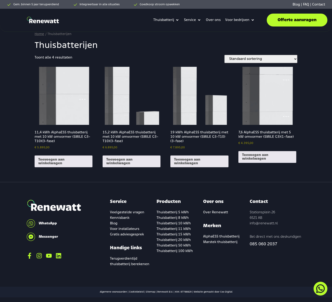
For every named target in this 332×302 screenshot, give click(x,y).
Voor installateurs (124, 229)
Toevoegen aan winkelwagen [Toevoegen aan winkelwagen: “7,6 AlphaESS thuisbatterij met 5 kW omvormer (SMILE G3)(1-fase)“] (255, 157)
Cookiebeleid (136, 292)
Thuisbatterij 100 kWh (175, 251)
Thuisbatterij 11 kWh (174, 229)
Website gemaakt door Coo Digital (213, 292)
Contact (318, 4)
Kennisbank (119, 218)
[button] (166, 20)
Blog (296, 4)
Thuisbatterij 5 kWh (173, 212)
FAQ (306, 4)
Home (39, 34)
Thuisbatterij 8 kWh (173, 218)
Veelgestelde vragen (127, 212)
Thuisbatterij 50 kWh (174, 245)
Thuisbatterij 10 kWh (174, 223)
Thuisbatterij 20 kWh (174, 240)
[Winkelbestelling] (260, 59)
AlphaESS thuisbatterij (221, 236)
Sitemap (150, 292)
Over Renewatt (215, 212)
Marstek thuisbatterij (220, 242)
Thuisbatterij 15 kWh (174, 234)
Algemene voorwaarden (113, 292)
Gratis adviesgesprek (127, 234)
